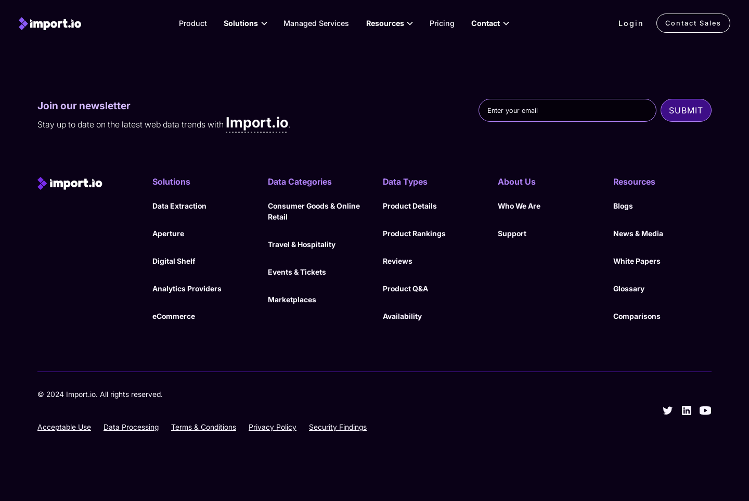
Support (512, 233)
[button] (244, 23)
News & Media (638, 233)
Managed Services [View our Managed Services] (316, 23)
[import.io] (50, 23)
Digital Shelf (173, 260)
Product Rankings (414, 233)
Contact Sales (693, 23)
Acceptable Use (64, 426)
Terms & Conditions (203, 426)
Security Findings (338, 426)
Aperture (168, 233)
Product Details (410, 205)
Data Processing (131, 426)
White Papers (637, 260)
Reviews (397, 260)
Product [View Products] (193, 23)
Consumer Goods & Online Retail (314, 211)
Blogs (623, 205)
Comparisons (637, 316)
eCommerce (173, 316)
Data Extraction (179, 205)
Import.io (257, 122)
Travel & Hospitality (301, 244)
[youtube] (705, 410)
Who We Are (519, 205)
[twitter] (668, 410)
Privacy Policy (272, 426)
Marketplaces (292, 299)
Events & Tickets (297, 271)
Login (631, 23)
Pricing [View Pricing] (442, 23)
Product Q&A (405, 288)
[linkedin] (686, 410)
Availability (402, 316)
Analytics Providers (187, 288)
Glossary (628, 288)
